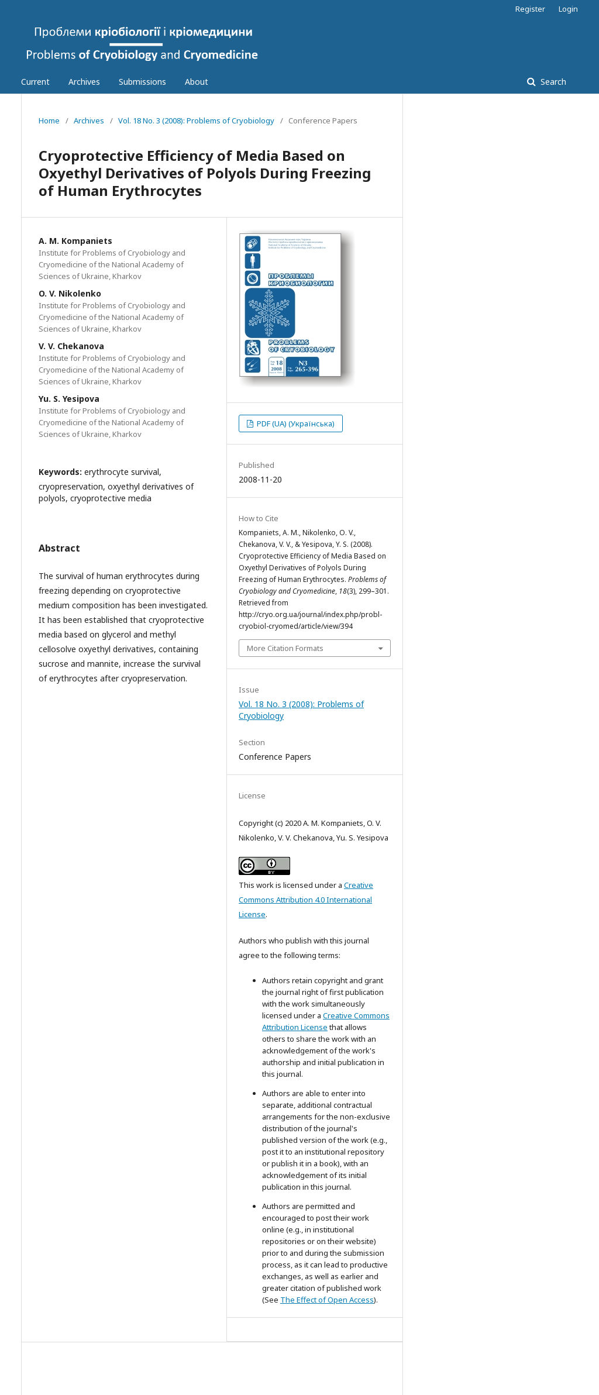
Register (530, 9)
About (196, 81)
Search (552, 81)
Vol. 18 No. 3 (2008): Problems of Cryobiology (196, 120)
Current (35, 81)
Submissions (142, 81)
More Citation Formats (285, 648)
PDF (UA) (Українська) (295, 423)
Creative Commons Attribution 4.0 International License (306, 899)
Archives (84, 81)
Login (568, 9)
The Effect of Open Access (327, 1299)
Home (49, 120)
